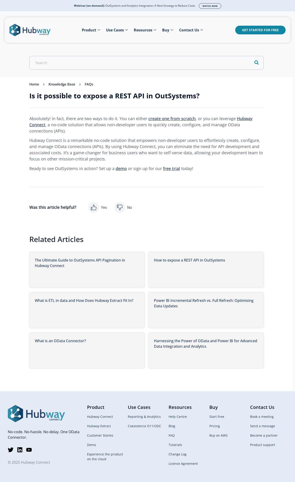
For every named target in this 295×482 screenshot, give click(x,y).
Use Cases (117, 30)
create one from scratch (172, 118)
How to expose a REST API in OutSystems (189, 260)
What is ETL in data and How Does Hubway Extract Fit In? (84, 300)
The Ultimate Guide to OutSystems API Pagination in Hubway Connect (80, 263)
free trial (171, 168)
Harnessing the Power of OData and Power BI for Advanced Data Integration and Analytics (205, 343)
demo (121, 168)
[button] (97, 207)
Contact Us (191, 30)
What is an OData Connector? (60, 340)
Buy (167, 30)
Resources (145, 30)
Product (91, 30)
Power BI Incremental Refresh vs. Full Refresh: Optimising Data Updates (204, 303)
